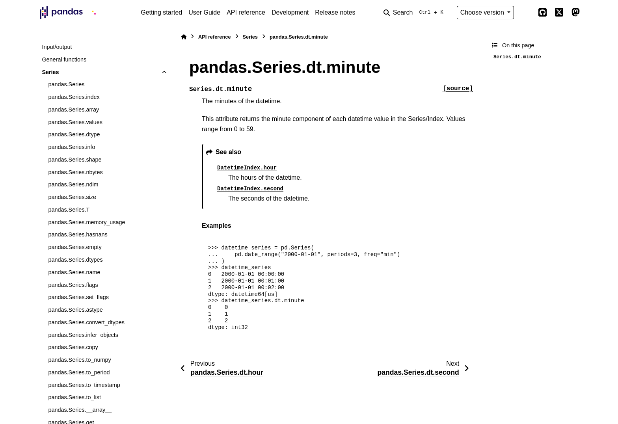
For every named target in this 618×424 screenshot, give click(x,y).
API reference (246, 12)
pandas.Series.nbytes (75, 172)
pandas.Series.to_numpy (79, 360)
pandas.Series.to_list (74, 397)
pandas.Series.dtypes (75, 260)
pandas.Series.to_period (79, 372)
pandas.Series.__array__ (80, 410)
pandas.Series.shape (74, 159)
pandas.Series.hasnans (77, 234)
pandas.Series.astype (75, 310)
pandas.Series (66, 84)
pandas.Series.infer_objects (83, 335)
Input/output (57, 47)
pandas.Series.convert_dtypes (86, 322)
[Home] (183, 37)
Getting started (161, 12)
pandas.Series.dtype (74, 134)
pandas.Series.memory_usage (86, 222)
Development (290, 12)
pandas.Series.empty (74, 247)
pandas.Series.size (72, 197)
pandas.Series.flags (73, 285)
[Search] (415, 12)
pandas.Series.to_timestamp (84, 385)
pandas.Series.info (71, 147)
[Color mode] (526, 12)
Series (50, 72)
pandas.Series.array (73, 109)
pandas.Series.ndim (73, 184)
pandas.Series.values (75, 122)
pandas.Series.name (74, 272)
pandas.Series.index (73, 97)
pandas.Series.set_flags (78, 297)
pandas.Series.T (68, 209)
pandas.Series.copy (73, 347)
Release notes (335, 12)
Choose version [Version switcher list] (483, 12)
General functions (64, 59)
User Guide (204, 12)
